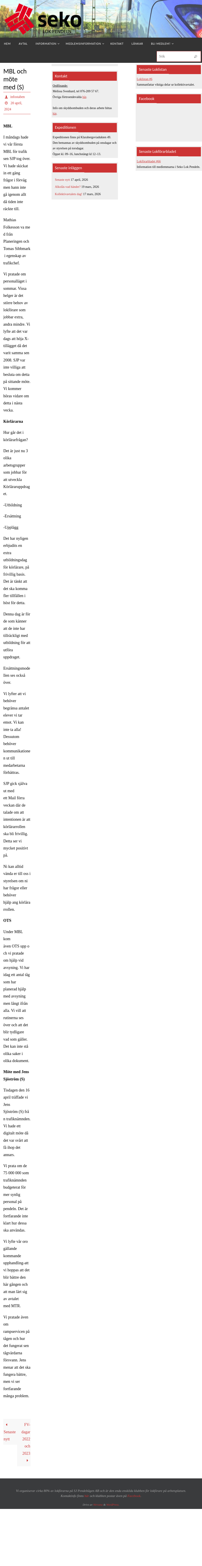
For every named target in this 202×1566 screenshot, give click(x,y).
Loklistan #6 (144, 79)
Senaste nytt (10, 1431)
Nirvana (98, 1504)
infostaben (17, 97)
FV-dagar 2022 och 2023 (25, 1442)
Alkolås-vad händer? (68, 186)
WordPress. (112, 1504)
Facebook (133, 1496)
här (84, 97)
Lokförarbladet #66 (149, 161)
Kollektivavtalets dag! (68, 194)
